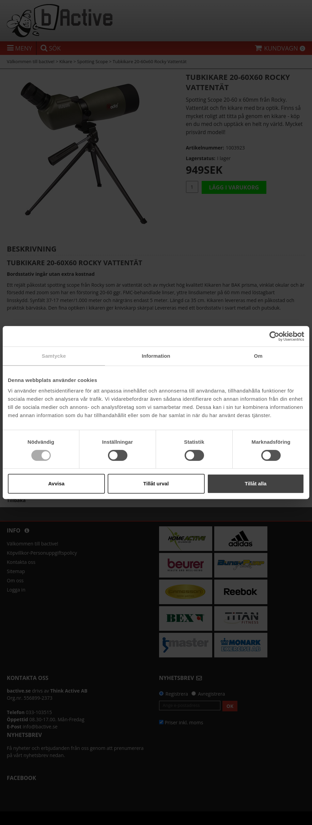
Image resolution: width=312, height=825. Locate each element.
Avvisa (56, 483)
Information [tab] (156, 356)
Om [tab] (258, 356)
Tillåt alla (256, 483)
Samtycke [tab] (54, 356)
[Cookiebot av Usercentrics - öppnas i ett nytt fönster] (274, 336)
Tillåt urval (156, 483)
